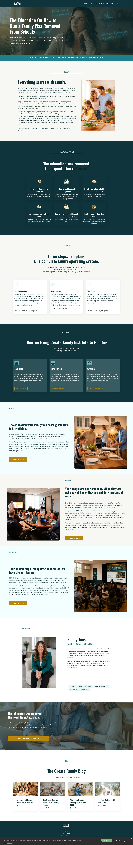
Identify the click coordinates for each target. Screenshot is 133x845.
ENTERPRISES (100, 3)
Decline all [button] (118, 840)
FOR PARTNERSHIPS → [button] (96, 389)
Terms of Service (66, 835)
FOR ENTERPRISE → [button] (58, 389)
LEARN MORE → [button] (18, 460)
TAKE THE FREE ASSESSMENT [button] (28, 740)
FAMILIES (85, 3)
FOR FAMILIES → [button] (21, 389)
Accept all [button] (108, 840)
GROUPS (92, 3)
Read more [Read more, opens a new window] (78, 840)
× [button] (131, 838)
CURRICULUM (109, 3)
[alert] (66, 841)
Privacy (66, 832)
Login (116, 3)
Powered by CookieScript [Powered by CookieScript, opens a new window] (9, 843)
